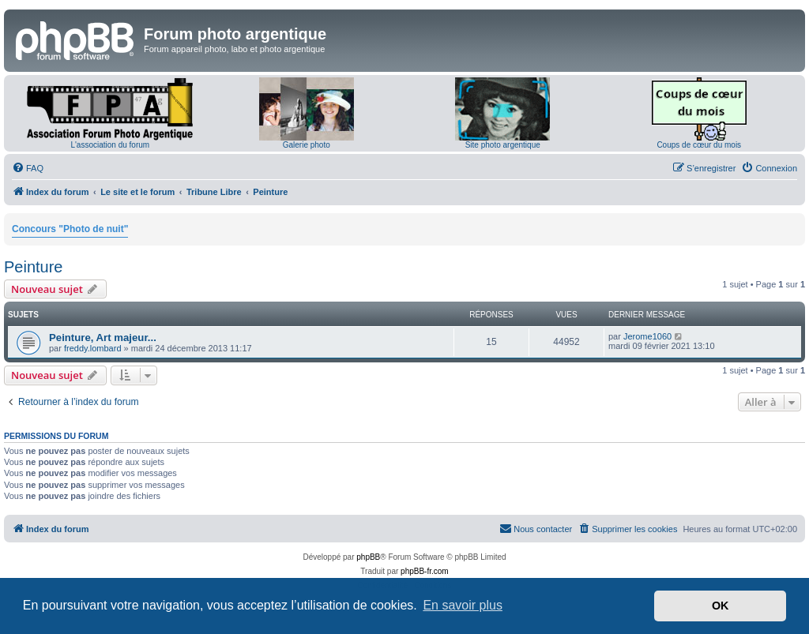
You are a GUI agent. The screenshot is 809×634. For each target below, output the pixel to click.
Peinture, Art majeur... (102, 337)
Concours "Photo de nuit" (70, 228)
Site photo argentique (502, 145)
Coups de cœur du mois (699, 145)
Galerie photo (306, 145)
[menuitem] (27, 168)
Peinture (33, 267)
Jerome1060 (647, 336)
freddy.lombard (93, 348)
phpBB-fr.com (425, 571)
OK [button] (720, 605)
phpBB (368, 557)
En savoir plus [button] (462, 605)
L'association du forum (109, 145)
